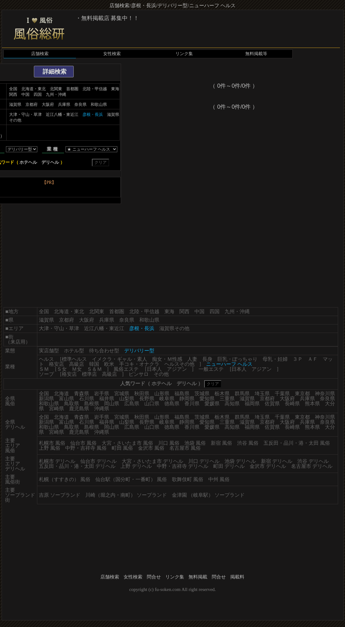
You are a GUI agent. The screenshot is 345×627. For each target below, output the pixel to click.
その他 (161, 374)
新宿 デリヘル (276, 461)
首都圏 (72, 88)
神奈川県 (325, 393)
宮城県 (121, 393)
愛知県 (207, 398)
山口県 (151, 403)
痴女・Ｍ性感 (167, 359)
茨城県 (202, 393)
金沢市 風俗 (151, 448)
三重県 (227, 398)
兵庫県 (64, 104)
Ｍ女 (77, 369)
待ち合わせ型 (104, 350)
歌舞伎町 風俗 (187, 479)
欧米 (109, 364)
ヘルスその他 (179, 364)
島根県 (91, 403)
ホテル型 (74, 350)
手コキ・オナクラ (139, 364)
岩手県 (101, 393)
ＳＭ (44, 369)
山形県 (161, 393)
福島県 (181, 393)
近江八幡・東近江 (62, 114)
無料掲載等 (256, 53)
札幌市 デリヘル (57, 461)
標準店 (89, 374)
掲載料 (237, 576)
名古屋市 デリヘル (311, 466)
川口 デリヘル (204, 461)
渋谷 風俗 (247, 443)
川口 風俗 (168, 443)
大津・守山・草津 (25, 114)
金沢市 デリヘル (268, 466)
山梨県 (126, 398)
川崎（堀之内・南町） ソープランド (126, 495)
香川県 (191, 403)
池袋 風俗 (195, 443)
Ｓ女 (62, 369)
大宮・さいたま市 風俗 (127, 443)
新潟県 (46, 398)
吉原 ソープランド (59, 495)
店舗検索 (40, 53)
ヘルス (46, 359)
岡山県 (111, 403)
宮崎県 (56, 408)
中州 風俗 (219, 479)
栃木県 (222, 393)
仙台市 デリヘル (98, 461)
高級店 (76, 364)
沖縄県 (101, 408)
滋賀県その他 (174, 328)
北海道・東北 (33, 88)
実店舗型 (49, 350)
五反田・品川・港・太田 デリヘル (77, 466)
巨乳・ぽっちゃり (237, 359)
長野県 (146, 398)
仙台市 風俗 (83, 443)
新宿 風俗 (221, 443)
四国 (38, 94)
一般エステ (211, 369)
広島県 (131, 403)
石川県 (86, 398)
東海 (115, 88)
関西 (13, 94)
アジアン (177, 369)
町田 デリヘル (229, 466)
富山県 (66, 398)
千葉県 (282, 393)
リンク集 (184, 53)
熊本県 (312, 403)
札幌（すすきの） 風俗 (64, 479)
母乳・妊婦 (275, 359)
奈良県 (80, 104)
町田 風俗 (122, 448)
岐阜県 (166, 398)
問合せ (154, 576)
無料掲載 (197, 576)
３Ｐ (298, 359)
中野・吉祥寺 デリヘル (182, 466)
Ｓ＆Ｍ (94, 369)
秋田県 (141, 393)
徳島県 (171, 403)
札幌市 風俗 (52, 443)
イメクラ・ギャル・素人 (119, 359)
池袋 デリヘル (240, 461)
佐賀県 (272, 403)
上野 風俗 (49, 448)
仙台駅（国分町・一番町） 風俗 (131, 479)
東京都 (302, 393)
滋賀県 (15, 104)
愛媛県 (212, 403)
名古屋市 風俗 (185, 448)
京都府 (31, 104)
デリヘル (50, 162)
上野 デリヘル (136, 466)
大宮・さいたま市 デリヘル (152, 461)
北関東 (56, 88)
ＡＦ (313, 359)
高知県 (232, 403)
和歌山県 (99, 104)
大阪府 (48, 104)
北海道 (61, 393)
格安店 (56, 364)
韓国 (94, 364)
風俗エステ (126, 369)
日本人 (154, 369)
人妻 (192, 359)
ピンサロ (139, 374)
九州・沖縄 (56, 94)
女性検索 (112, 53)
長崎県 (292, 403)
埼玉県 (262, 393)
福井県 (106, 398)
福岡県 (252, 403)
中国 (25, 94)
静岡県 (186, 398)
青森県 (81, 393)
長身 (207, 359)
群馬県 (242, 393)
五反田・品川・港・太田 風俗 (296, 443)
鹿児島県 (79, 408)
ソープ (46, 374)
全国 (13, 88)
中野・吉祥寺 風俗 (86, 448)
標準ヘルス (74, 359)
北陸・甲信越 (94, 88)
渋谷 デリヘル (313, 461)
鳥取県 (71, 403)
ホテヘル (28, 162)
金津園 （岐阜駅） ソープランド (208, 495)
